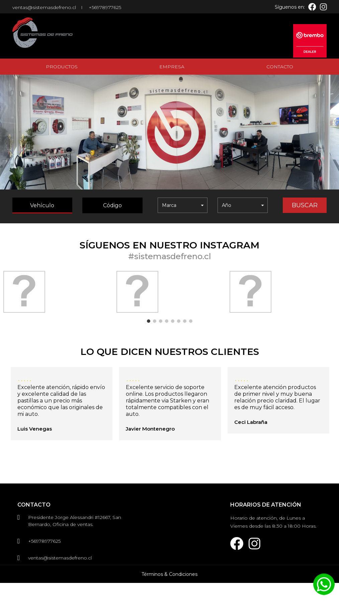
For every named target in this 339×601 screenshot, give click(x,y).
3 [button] (160, 321)
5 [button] (172, 321)
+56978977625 (105, 7)
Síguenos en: (290, 7)
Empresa (171, 67)
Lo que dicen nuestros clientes (169, 351)
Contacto (279, 67)
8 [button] (190, 321)
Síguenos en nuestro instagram (169, 245)
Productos (62, 67)
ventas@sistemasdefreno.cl (44, 7)
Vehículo (42, 205)
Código (112, 205)
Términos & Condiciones (169, 592)
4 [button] (166, 321)
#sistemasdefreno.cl (169, 256)
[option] (56, 292)
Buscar (305, 205)
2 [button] (154, 321)
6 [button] (178, 321)
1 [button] (148, 321)
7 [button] (184, 321)
